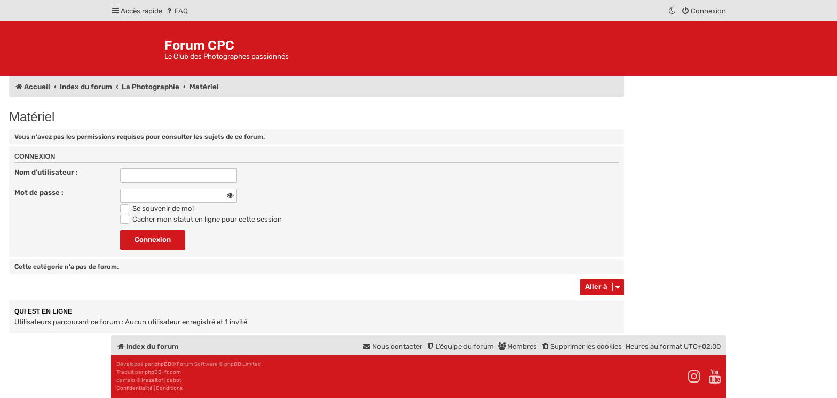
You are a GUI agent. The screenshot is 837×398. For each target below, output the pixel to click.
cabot (174, 380)
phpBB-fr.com (163, 372)
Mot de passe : (39, 193)
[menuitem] (176, 11)
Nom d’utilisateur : (46, 172)
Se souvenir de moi (157, 209)
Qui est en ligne (43, 311)
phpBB (162, 364)
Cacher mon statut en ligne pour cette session (201, 219)
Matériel (31, 117)
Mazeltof (152, 380)
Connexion (34, 156)
